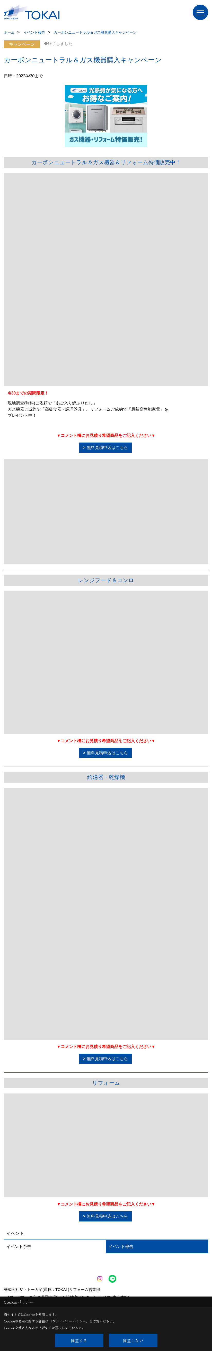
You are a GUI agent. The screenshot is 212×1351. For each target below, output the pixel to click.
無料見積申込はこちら (107, 447)
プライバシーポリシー (69, 1321)
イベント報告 (121, 1246)
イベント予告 (18, 1246)
